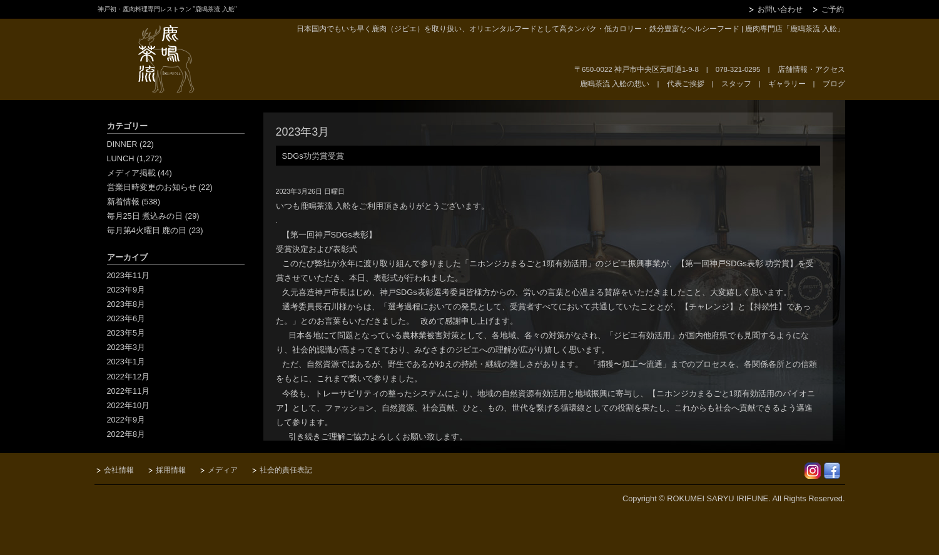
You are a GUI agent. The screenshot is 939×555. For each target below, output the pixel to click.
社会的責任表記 (286, 470)
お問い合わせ (780, 9)
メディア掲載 (131, 173)
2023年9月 (126, 289)
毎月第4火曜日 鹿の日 (147, 230)
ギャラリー (787, 84)
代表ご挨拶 (685, 84)
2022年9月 (126, 419)
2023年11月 (128, 275)
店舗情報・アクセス (811, 69)
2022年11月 (128, 391)
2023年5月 (126, 333)
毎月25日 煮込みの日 (145, 216)
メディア (223, 470)
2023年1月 (126, 361)
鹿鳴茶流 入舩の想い (614, 84)
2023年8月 (126, 304)
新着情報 (123, 201)
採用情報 (171, 470)
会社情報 (119, 470)
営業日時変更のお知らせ (151, 187)
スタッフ (736, 84)
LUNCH (121, 158)
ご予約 (832, 9)
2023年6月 (126, 318)
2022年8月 (126, 434)
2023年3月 (126, 347)
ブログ (834, 84)
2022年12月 (128, 376)
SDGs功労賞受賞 (313, 156)
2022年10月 (128, 405)
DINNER (122, 144)
